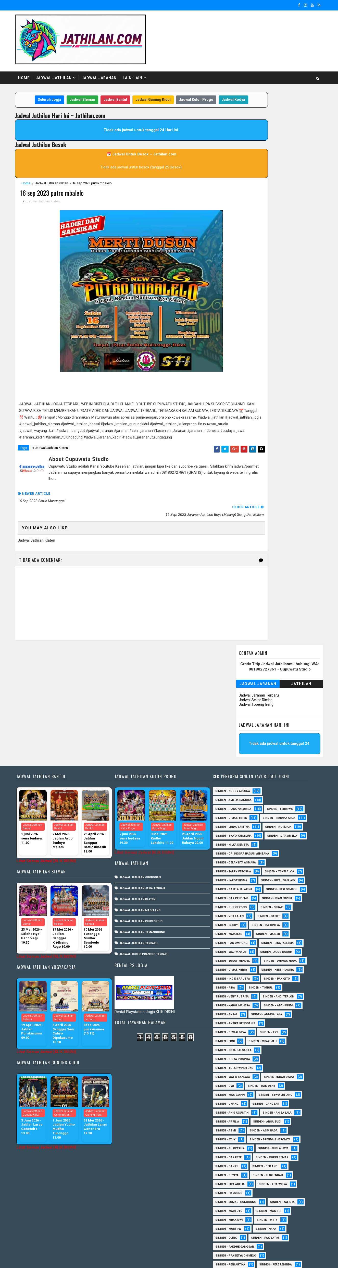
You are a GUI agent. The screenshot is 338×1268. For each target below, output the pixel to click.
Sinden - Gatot (230, 823)
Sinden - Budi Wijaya (277, 1055)
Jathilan (294, 108)
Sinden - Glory (266, 823)
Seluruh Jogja (48, 81)
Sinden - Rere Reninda (279, 1172)
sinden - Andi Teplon (282, 904)
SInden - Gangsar (269, 1011)
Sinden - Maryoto (232, 1118)
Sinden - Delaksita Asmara (239, 761)
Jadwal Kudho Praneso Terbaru (149, 843)
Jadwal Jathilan (61, 58)
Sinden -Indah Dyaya (283, 984)
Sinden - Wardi (276, 1207)
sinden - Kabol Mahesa (236, 913)
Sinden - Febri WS (284, 698)
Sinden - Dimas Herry (282, 868)
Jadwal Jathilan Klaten (59, 175)
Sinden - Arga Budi (271, 1029)
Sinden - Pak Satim (269, 1145)
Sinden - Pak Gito (281, 886)
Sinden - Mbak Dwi (232, 1127)
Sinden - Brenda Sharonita (273, 1046)
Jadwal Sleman (81, 81)
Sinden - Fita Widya (276, 1091)
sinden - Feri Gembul (234, 796)
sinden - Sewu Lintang (279, 1002)
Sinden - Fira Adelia (233, 1091)
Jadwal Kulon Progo (195, 81)
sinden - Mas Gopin (233, 1002)
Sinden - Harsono (232, 1100)
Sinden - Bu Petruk (233, 1055)
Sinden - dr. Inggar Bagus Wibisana (246, 752)
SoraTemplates (54, 1259)
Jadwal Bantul (114, 81)
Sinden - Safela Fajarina (237, 787)
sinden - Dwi (228, 993)
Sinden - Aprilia (231, 1029)
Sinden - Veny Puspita (236, 904)
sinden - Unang (230, 1011)
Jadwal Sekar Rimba (248, 124)
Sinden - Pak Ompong (273, 841)
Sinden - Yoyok (230, 1216)
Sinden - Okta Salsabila (237, 957)
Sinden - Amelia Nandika (237, 689)
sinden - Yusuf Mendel (282, 859)
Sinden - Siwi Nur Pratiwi (238, 1189)
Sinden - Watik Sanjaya (236, 984)
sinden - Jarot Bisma (235, 779)
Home (31, 58)
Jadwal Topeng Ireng (249, 129)
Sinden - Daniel (230, 1073)
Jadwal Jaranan (106, 58)
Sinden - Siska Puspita (236, 966)
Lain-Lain (140, 58)
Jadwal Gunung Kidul (152, 81)
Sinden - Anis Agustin (235, 1020)
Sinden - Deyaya (230, 1082)
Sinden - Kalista (286, 1109)
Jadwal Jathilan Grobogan (145, 767)
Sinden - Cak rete (232, 1064)
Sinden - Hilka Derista (279, 743)
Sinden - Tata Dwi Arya (236, 1198)
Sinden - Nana (269, 1136)
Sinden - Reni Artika (234, 1172)
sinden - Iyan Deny (265, 993)
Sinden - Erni (229, 948)
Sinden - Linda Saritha (236, 725)
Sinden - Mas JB (231, 841)
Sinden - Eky (273, 939)
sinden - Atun (268, 1225)
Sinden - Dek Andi (269, 1073)
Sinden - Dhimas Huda (235, 868)
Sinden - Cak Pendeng (280, 796)
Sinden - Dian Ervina (234, 805)
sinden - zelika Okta (274, 1234)
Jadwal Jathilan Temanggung (148, 821)
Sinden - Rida (229, 895)
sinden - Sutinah (232, 1234)
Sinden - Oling (230, 1145)
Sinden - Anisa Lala (280, 1020)
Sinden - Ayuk (229, 1046)
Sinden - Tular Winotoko (238, 975)
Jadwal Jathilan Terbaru (144, 832)
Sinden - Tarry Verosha (237, 770)
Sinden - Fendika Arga (235, 716)
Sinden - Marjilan (274, 832)
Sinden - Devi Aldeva (234, 939)
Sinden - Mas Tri (272, 1118)
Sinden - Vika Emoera (235, 1207)
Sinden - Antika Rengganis (239, 930)
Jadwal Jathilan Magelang (145, 799)
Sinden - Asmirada (267, 1038)
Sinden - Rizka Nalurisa (237, 698)
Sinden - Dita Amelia (234, 743)
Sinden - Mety (270, 1127)
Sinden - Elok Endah (271, 1082)
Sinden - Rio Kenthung (236, 1180)
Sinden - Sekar (230, 814)
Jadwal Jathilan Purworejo (146, 810)
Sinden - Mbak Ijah (266, 948)
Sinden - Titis (277, 1198)
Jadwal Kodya (124, 91)
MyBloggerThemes (110, 1259)
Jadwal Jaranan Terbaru (252, 120)
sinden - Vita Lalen (269, 814)
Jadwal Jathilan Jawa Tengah (147, 777)
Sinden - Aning (230, 921)
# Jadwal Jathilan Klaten (57, 456)
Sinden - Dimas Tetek (235, 707)
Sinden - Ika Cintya (233, 832)
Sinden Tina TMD (231, 1225)
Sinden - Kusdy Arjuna (236, 680)
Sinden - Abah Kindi (282, 913)
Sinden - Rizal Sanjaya (282, 779)
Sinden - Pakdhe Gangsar (238, 1154)
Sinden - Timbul (264, 895)
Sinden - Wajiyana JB (280, 850)
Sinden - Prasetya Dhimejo (239, 1163)
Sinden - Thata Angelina (237, 734)
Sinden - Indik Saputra (236, 886)
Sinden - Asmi (229, 1038)
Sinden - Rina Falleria (235, 850)
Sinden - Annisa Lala (270, 921)
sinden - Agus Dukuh (235, 859)
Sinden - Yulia (266, 1216)
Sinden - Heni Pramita (235, 877)
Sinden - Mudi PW (232, 1136)
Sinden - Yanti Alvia (283, 770)
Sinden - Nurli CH (282, 725)
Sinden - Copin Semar (275, 1064)
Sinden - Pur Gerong (279, 805)
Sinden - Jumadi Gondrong (239, 1109)
